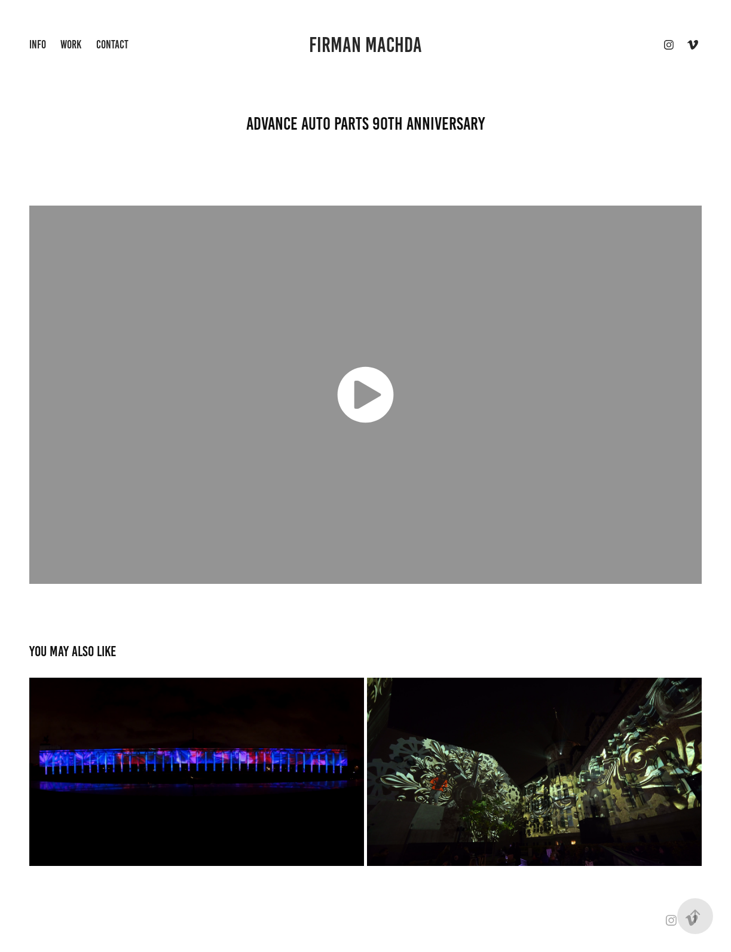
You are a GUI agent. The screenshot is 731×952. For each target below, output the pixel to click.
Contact (112, 44)
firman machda (365, 44)
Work (70, 44)
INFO (37, 44)
